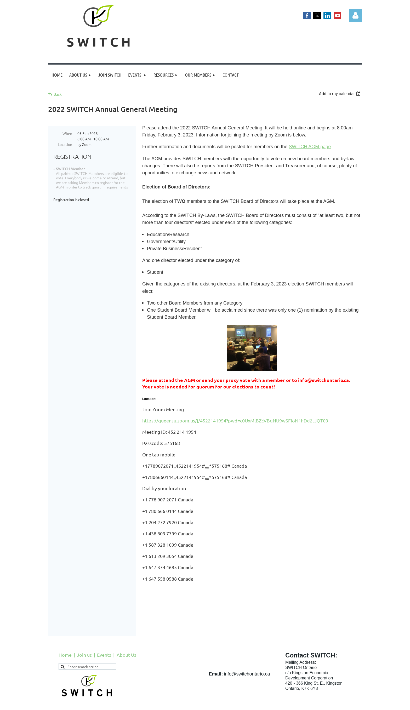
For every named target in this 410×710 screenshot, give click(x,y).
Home (65, 635)
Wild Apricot (299, 703)
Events (104, 635)
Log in (355, 15)
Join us (84, 635)
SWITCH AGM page (310, 146)
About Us (126, 635)
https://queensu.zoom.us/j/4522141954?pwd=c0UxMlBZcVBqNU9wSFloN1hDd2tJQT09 (235, 420)
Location (65, 144)
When (67, 133)
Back (58, 94)
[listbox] (340, 93)
